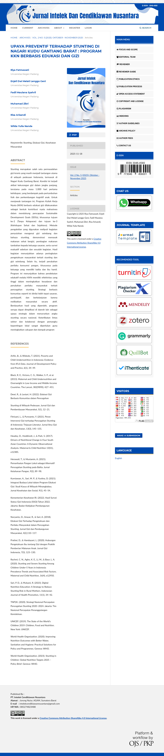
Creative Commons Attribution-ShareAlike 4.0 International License (84, 243)
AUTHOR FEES (125, 138)
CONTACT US (124, 145)
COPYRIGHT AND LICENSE (130, 101)
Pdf (74, 135)
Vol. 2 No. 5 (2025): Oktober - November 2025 (57, 37)
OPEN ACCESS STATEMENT (131, 94)
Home (14, 27)
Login (88, 27)
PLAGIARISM (124, 109)
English (118, 458)
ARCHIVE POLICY (126, 131)
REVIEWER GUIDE (126, 72)
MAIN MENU (123, 39)
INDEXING (123, 116)
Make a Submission (128, 435)
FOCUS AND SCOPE (127, 49)
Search (145, 27)
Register (74, 27)
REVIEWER (123, 64)
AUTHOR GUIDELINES (128, 123)
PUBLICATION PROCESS (129, 86)
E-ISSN (120, 155)
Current (27, 27)
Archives (43, 27)
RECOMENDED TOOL (128, 259)
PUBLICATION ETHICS (128, 79)
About (58, 27)
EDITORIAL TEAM (126, 57)
